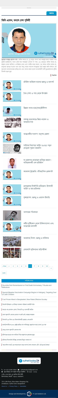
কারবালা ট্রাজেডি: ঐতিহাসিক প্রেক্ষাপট (38, 171)
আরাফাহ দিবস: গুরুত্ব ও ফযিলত (36, 238)
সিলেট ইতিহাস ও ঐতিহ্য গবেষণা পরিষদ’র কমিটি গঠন (18, 304)
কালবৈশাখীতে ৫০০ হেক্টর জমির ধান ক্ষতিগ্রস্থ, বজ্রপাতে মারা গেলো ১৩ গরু (24, 325)
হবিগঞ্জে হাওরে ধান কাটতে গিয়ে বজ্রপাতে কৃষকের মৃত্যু (18, 335)
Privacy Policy (13, 386)
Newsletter (23, 386)
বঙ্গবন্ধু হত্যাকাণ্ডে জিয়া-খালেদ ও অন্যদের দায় (36, 120)
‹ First (4, 266)
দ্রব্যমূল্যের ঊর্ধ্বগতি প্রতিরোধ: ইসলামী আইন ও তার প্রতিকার (38, 187)
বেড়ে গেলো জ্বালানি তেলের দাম (11, 330)
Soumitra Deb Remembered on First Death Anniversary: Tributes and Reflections (26, 286)
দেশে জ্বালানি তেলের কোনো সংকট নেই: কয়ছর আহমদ (18, 315)
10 (47, 266)
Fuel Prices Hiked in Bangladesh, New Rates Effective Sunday (24, 299)
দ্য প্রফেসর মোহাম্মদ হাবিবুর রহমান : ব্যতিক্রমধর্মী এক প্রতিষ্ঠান (38, 161)
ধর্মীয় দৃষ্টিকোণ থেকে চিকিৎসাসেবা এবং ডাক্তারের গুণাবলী (39, 224)
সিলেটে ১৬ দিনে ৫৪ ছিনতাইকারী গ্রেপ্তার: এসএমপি (17, 320)
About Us (4, 386)
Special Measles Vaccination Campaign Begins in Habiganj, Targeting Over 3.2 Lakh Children (29, 293)
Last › (4, 273)
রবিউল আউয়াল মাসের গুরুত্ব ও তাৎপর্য (39, 81)
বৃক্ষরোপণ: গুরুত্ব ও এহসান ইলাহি (37, 197)
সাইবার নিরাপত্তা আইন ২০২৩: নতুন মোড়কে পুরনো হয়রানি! (37, 146)
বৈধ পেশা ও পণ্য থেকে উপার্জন (35, 93)
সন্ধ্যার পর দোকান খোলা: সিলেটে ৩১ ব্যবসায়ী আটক (17, 310)
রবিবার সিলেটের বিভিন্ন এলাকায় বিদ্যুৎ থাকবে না (16, 340)
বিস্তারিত (54, 75)
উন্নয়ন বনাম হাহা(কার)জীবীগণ (35, 108)
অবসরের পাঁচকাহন (31, 212)
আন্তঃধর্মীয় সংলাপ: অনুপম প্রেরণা (36, 134)
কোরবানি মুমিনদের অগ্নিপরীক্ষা (35, 249)
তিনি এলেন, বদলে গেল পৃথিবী (16, 20)
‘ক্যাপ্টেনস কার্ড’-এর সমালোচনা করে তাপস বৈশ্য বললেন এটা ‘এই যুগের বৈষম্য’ (26, 345)
